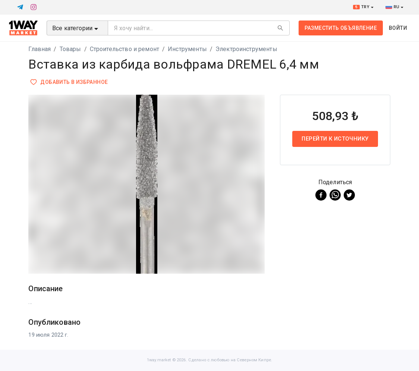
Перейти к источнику (335, 139)
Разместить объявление (341, 28)
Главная (39, 49)
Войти (398, 28)
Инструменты (187, 49)
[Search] (280, 28)
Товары (70, 49)
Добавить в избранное (69, 82)
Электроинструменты (246, 49)
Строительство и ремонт (124, 49)
